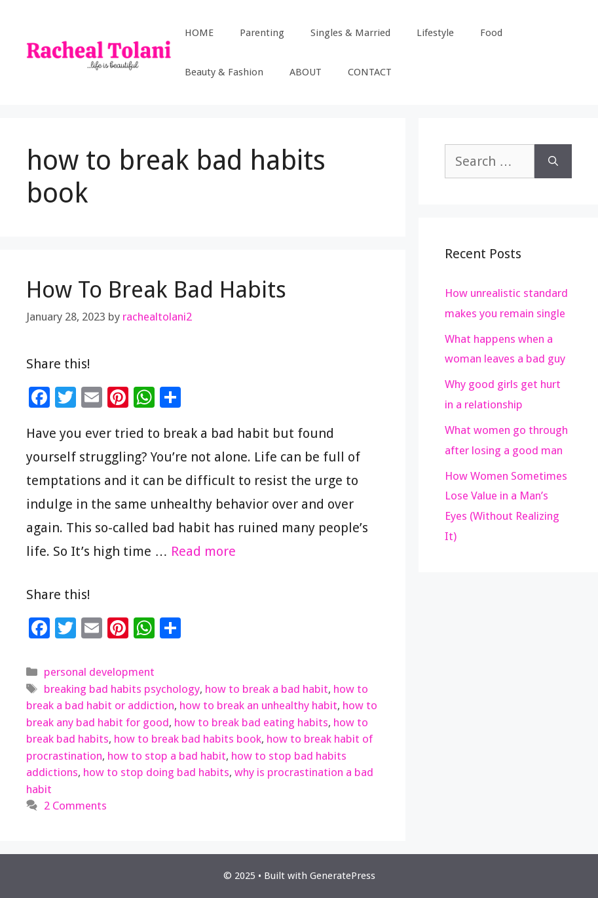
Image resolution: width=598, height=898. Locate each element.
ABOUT (306, 72)
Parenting (262, 33)
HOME (199, 33)
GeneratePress (342, 876)
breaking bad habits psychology (122, 688)
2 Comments (75, 805)
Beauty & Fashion (224, 72)
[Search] (553, 161)
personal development (99, 671)
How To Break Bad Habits (156, 289)
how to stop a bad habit (166, 755)
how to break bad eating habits (251, 722)
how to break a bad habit (266, 688)
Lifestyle (435, 33)
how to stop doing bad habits (156, 772)
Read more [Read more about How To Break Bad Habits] (203, 551)
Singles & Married (350, 33)
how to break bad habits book (187, 738)
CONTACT (370, 72)
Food (491, 33)
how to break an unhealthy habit (258, 705)
